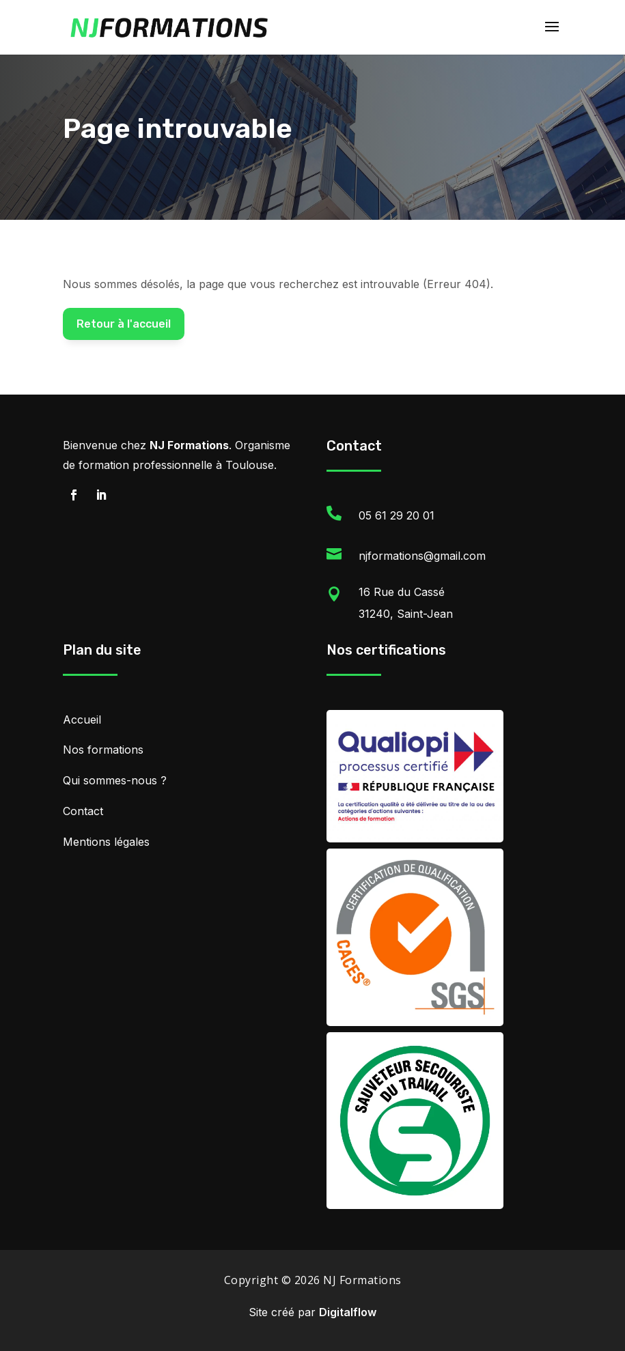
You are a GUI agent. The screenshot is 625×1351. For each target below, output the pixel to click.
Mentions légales (106, 842)
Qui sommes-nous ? (115, 780)
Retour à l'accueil (124, 323)
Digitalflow (347, 1312)
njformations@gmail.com (422, 556)
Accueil (82, 719)
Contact (83, 811)
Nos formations (103, 749)
